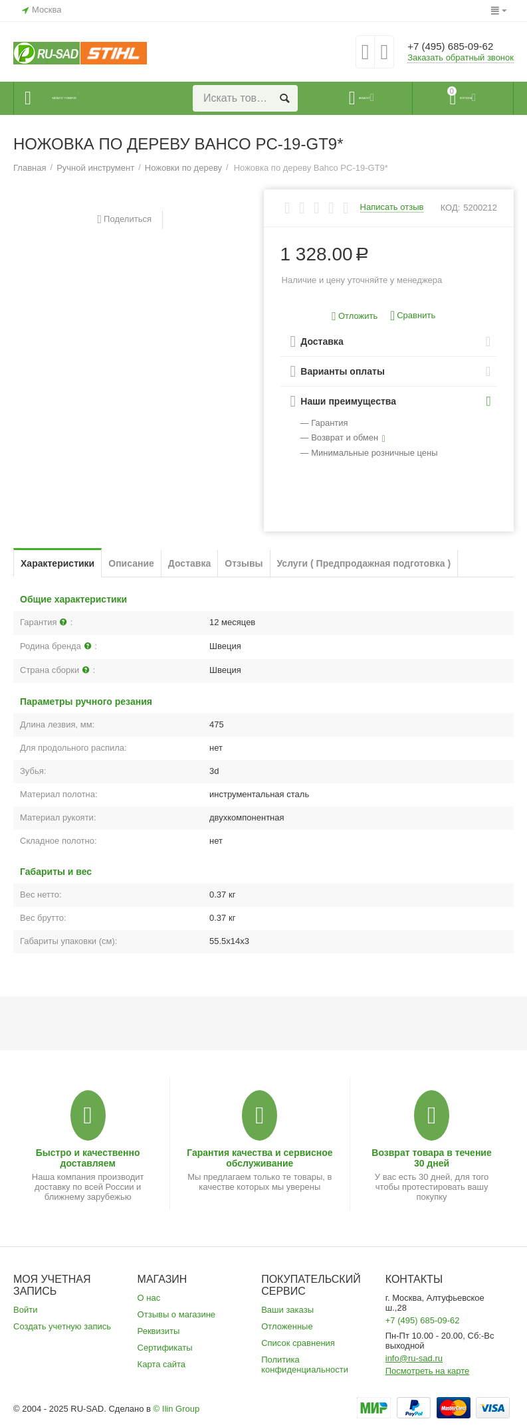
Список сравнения (298, 1343)
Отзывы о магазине (177, 1314)
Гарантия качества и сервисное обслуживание (259, 1158)
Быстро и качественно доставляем (88, 1158)
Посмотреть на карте (427, 1371)
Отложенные (287, 1326)
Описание (131, 563)
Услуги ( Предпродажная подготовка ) (364, 563)
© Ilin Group (177, 1409)
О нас (149, 1298)
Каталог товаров (94, 98)
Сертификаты (165, 1348)
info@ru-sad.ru (414, 1358)
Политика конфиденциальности (304, 1365)
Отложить (354, 316)
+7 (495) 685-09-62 (458, 46)
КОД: (451, 208)
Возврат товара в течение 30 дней (431, 1158)
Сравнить (412, 316)
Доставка (189, 563)
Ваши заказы (287, 1310)
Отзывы (244, 563)
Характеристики (57, 563)
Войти (25, 1310)
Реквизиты (159, 1331)
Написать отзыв (392, 207)
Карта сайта (162, 1364)
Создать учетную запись (62, 1326)
